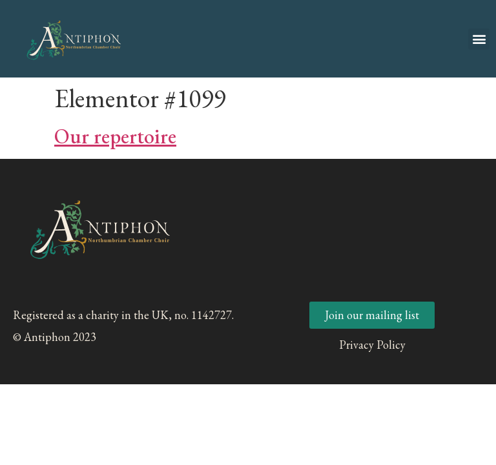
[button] (479, 39)
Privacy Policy (372, 344)
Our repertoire (115, 136)
